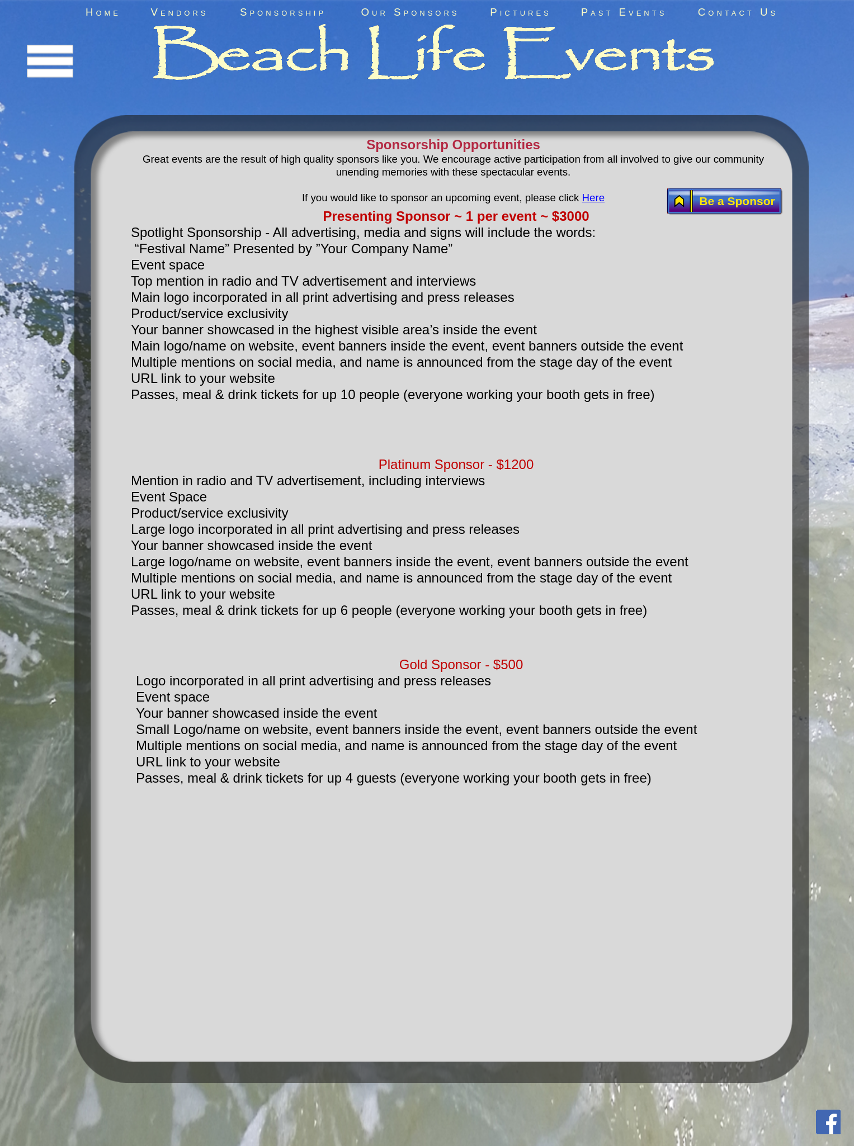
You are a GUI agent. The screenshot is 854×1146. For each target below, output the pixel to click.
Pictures (520, 12)
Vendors (179, 12)
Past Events (624, 12)
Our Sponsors (410, 12)
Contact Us (738, 12)
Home (103, 12)
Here (593, 197)
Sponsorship (283, 12)
